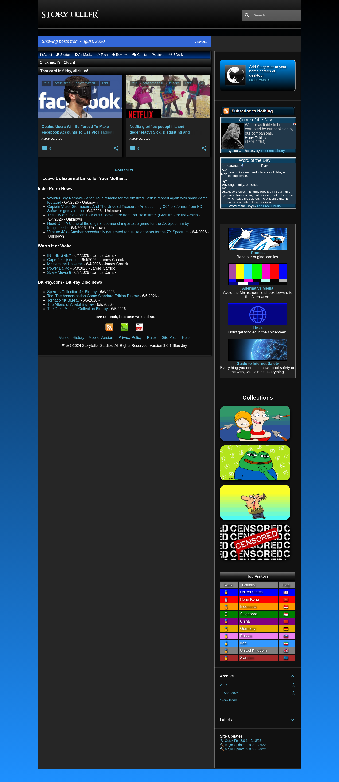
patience (252, 185)
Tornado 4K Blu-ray (63, 300)
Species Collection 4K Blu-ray (72, 292)
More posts (124, 170)
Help (186, 338)
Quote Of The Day (238, 151)
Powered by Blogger (169, 775)
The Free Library (273, 151)
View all (201, 41)
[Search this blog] (276, 15)
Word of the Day (237, 206)
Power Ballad (58, 268)
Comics (140, 54)
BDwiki (175, 54)
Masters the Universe (65, 264)
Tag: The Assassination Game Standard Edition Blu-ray (93, 296)
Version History (71, 338)
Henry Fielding (255, 137)
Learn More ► (259, 80)
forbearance (230, 165)
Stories (63, 54)
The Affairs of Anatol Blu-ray (70, 304)
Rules (151, 338)
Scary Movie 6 (59, 272)
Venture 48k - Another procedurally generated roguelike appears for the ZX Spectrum (118, 232)
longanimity (235, 185)
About (46, 54)
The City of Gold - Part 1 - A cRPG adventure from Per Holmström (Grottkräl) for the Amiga (122, 215)
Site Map (169, 338)
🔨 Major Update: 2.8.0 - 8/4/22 (243, 749)
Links (158, 54)
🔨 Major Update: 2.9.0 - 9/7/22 (243, 745)
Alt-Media (83, 54)
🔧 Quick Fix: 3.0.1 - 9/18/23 (240, 740)
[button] (116, 148)
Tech (102, 54)
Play (264, 165)
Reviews (120, 54)
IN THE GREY (59, 256)
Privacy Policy (130, 338)
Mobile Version (101, 338)
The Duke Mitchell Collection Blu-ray (77, 309)
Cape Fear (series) (62, 260)
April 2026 (231, 693)
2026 (223, 685)
